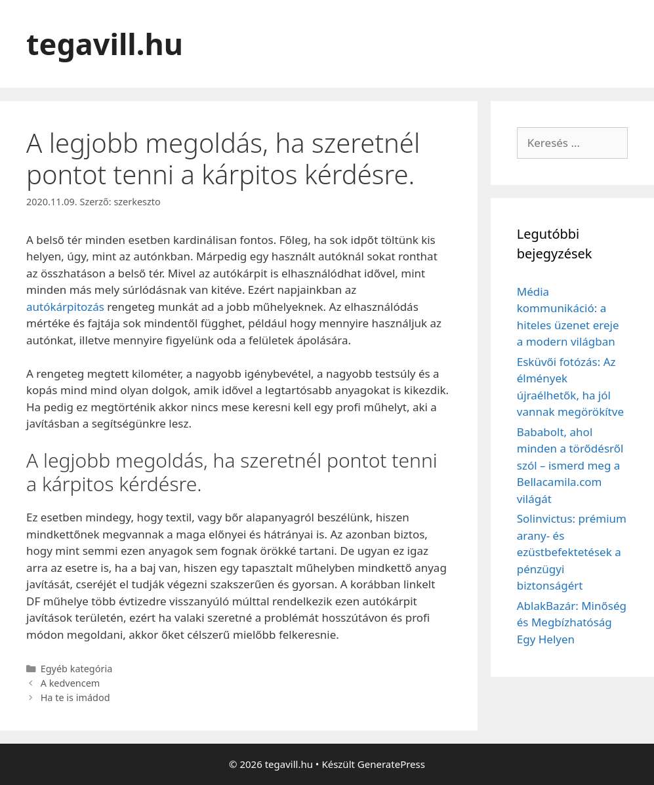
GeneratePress (391, 764)
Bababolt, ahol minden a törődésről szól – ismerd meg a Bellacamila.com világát (570, 465)
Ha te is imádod (75, 697)
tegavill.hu (104, 44)
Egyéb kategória (77, 668)
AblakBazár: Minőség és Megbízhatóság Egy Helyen (571, 622)
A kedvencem (70, 683)
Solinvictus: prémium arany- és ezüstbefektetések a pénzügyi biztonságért (571, 552)
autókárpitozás (65, 306)
